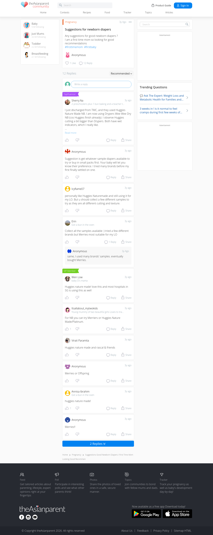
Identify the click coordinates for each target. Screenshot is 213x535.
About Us (126, 530)
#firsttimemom (74, 47)
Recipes (87, 12)
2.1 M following (39, 57)
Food (107, 12)
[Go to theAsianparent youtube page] (34, 517)
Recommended (121, 73)
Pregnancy (71, 22)
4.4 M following (39, 37)
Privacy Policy (161, 530)
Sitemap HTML (182, 530)
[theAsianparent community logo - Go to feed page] (35, 5)
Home (43, 12)
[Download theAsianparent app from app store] (177, 517)
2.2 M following (39, 47)
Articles (169, 12)
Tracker (127, 12)
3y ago (128, 100)
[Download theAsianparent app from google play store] (146, 517)
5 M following (38, 27)
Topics (148, 12)
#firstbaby (90, 47)
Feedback (142, 530)
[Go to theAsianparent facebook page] (21, 517)
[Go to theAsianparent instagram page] (28, 517)
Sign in (182, 5)
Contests (64, 12)
